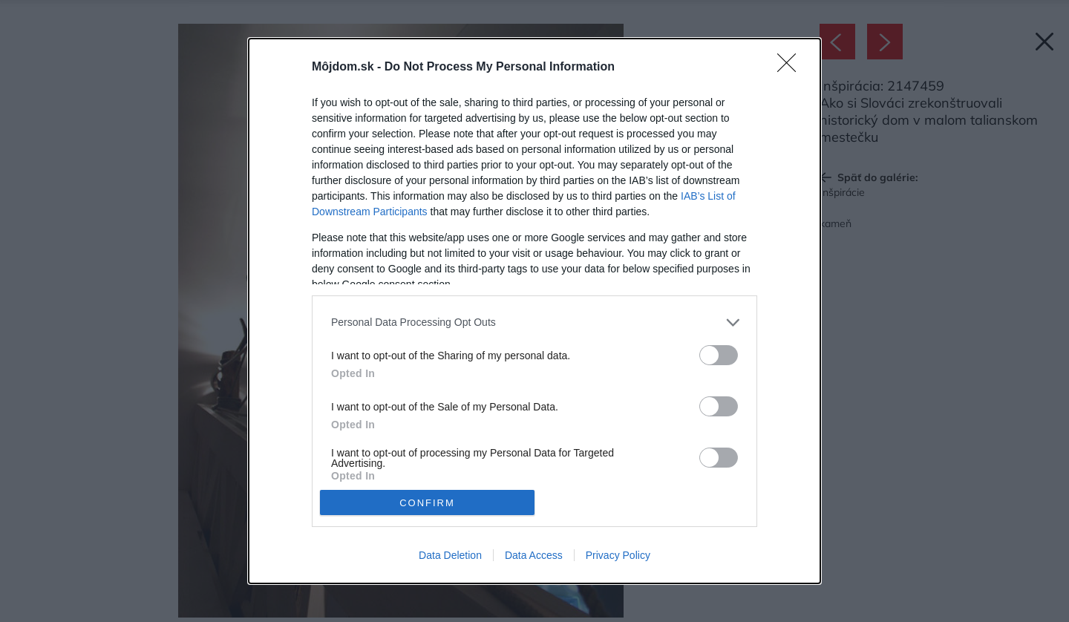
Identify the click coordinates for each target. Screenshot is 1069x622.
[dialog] (534, 311)
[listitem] (534, 322)
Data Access (534, 555)
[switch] (718, 355)
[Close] (791, 67)
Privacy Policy (618, 555)
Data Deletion (450, 555)
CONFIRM (427, 502)
